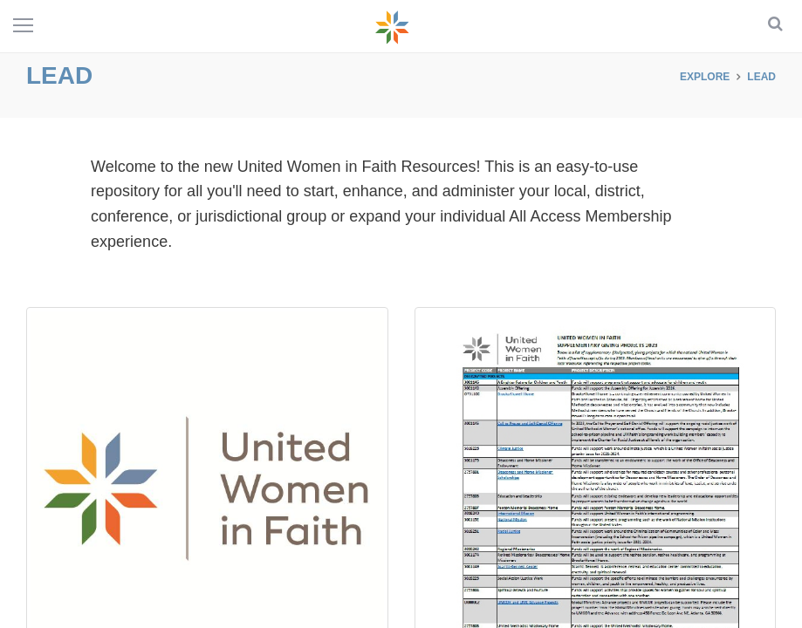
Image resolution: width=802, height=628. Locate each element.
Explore (705, 77)
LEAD (761, 77)
